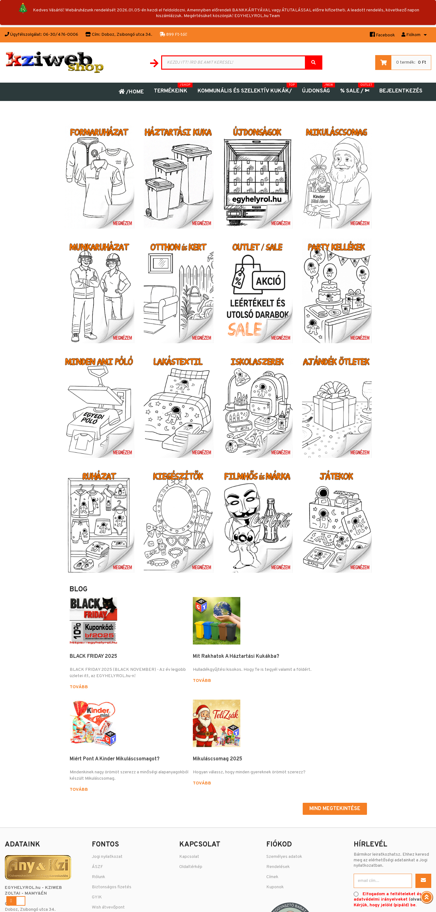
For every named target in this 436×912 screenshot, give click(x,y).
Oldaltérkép (190, 777)
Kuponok (275, 797)
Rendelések (278, 777)
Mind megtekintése (334, 718)
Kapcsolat (189, 767)
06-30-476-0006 (22, 842)
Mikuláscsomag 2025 (317, 656)
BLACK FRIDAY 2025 (93, 656)
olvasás (418, 809)
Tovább (79, 693)
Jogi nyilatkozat (107, 767)
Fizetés (99, 848)
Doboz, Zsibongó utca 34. (126, 34)
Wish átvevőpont (108, 817)
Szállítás (100, 837)
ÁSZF (97, 777)
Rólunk (98, 787)
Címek (272, 787)
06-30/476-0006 (60, 34)
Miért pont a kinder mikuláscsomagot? (240, 659)
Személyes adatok (284, 767)
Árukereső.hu (392, 844)
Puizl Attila (270, 902)
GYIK (97, 807)
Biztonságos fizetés (111, 797)
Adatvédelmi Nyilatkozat (116, 827)
